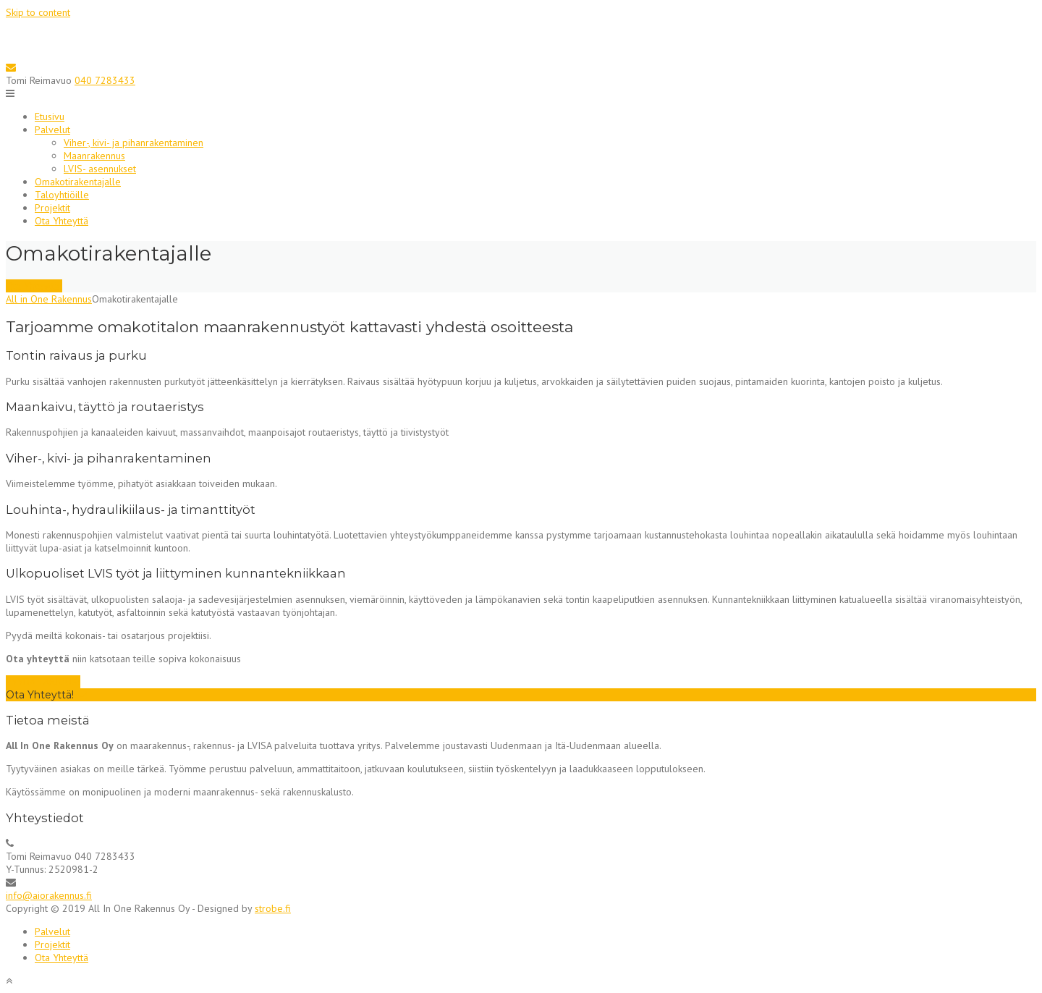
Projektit (52, 207)
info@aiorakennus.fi (49, 895)
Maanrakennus (94, 155)
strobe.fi (273, 908)
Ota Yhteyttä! (34, 285)
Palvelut (52, 129)
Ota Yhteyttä (61, 220)
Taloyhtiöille (62, 194)
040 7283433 (105, 80)
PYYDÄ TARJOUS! (43, 681)
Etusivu (49, 116)
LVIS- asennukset (100, 168)
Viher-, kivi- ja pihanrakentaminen (133, 142)
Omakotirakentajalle (78, 181)
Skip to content (38, 12)
